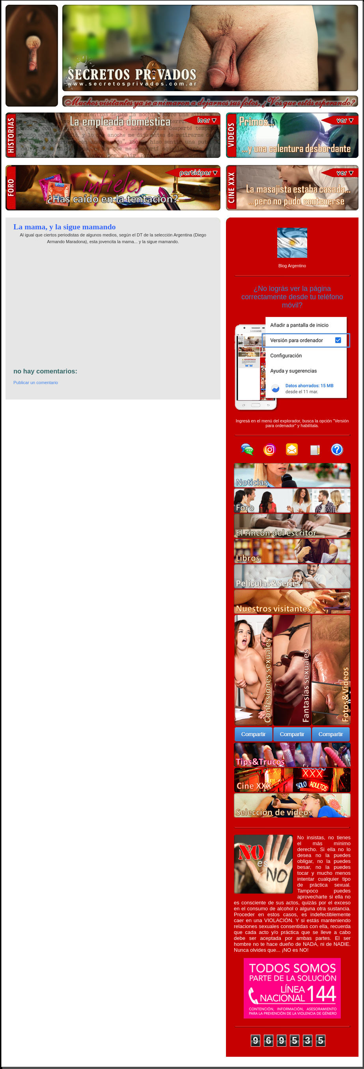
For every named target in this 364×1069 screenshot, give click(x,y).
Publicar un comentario (35, 382)
